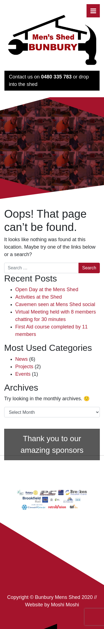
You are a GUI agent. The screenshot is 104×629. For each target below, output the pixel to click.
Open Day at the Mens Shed (46, 289)
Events (23, 374)
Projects (24, 366)
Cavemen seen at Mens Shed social (55, 304)
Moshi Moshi (65, 604)
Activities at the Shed (38, 297)
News (21, 359)
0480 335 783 (56, 77)
